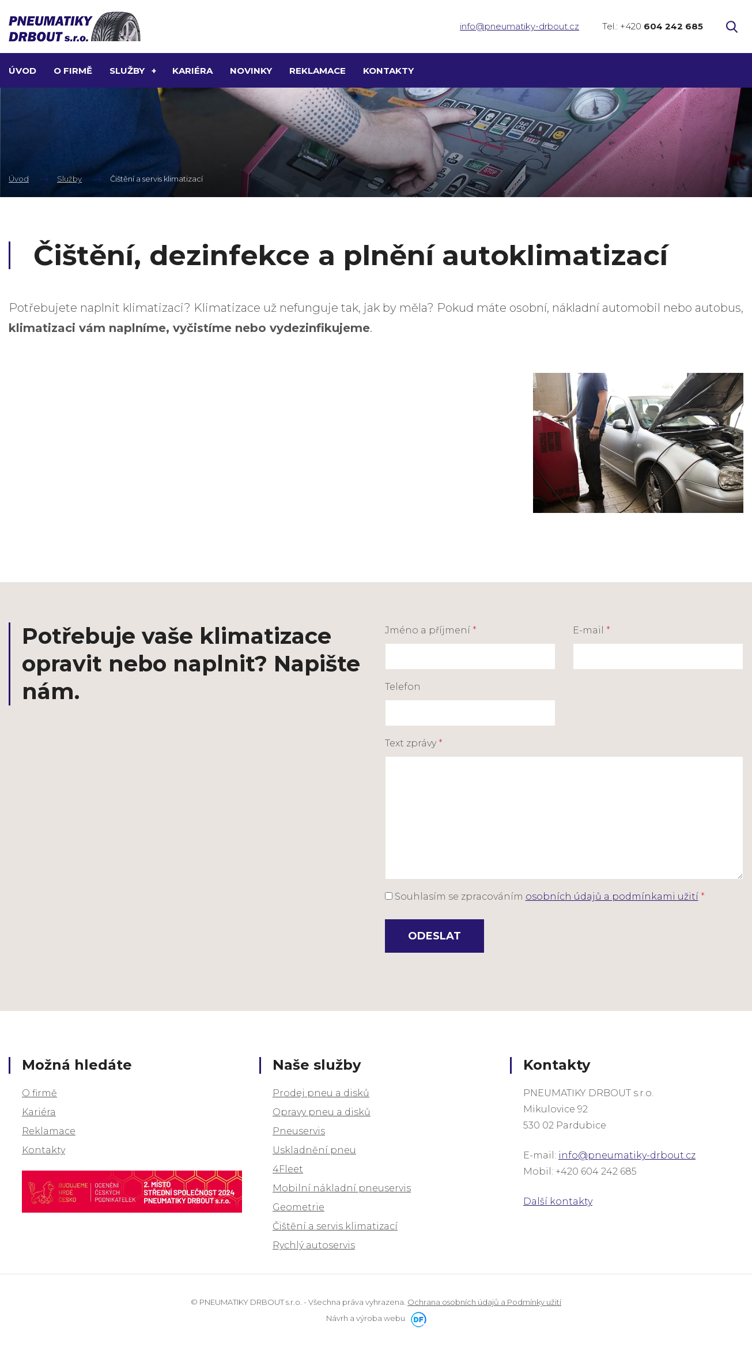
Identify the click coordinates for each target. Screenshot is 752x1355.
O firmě (39, 1093)
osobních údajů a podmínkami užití (612, 896)
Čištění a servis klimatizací (335, 1226)
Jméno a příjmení (431, 630)
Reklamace (48, 1131)
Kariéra (39, 1112)
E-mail (591, 630)
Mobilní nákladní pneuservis (342, 1188)
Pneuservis (299, 1131)
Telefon (403, 686)
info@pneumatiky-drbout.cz (519, 26)
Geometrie (298, 1207)
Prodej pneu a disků (321, 1093)
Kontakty (43, 1150)
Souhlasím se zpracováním (545, 896)
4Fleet (288, 1169)
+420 (661, 26)
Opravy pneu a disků (322, 1112)
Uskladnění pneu (314, 1150)
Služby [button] (128, 70)
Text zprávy (414, 743)
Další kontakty (557, 1201)
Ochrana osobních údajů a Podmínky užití (484, 1302)
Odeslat (434, 936)
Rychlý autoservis (314, 1245)
